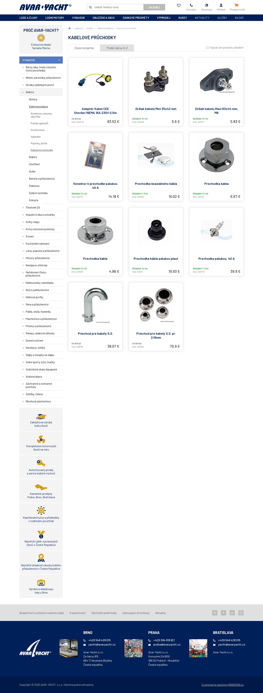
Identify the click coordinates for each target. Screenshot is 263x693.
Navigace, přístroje (36, 265)
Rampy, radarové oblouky (40, 333)
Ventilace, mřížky (35, 347)
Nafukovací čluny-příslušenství (36, 274)
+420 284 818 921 (164, 640)
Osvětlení (34, 164)
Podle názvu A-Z (117, 48)
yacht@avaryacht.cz (102, 644)
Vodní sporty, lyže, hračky (40, 362)
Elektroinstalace (38, 106)
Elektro (30, 92)
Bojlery (33, 156)
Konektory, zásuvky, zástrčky (41, 115)
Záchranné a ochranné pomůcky (39, 385)
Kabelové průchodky (42, 149)
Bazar (239, 17)
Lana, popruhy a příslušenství (43, 250)
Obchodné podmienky (104, 612)
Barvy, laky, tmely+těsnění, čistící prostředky (41, 69)
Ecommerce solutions (215, 684)
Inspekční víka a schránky (40, 214)
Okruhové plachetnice (38, 401)
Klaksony (34, 185)
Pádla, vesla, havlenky (38, 311)
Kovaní (30, 236)
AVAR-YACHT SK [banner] (45, 7)
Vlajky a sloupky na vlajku (40, 355)
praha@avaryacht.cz (167, 644)
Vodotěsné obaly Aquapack (41, 369)
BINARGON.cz (236, 684)
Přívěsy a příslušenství (38, 326)
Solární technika (38, 193)
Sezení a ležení (34, 340)
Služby (222, 17)
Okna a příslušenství (37, 304)
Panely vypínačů (39, 123)
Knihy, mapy (32, 221)
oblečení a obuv (104, 17)
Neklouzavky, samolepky (40, 282)
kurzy (183, 17)
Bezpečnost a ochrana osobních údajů (41, 612)
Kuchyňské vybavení (37, 243)
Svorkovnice (37, 129)
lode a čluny (28, 17)
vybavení (78, 17)
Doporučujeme (84, 48)
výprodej (163, 17)
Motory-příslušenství (38, 258)
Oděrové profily (34, 297)
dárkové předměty (136, 17)
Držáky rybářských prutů (40, 84)
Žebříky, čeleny (34, 394)
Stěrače (33, 200)
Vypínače (36, 136)
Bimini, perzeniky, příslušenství (43, 77)
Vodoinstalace (34, 376)
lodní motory (54, 17)
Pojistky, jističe (39, 143)
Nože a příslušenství (37, 290)
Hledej (154, 7)
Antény (33, 99)
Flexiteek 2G (33, 207)
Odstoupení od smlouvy (136, 612)
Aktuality (202, 17)
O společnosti (78, 612)
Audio (32, 171)
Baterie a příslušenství (42, 178)
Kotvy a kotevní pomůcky (40, 229)
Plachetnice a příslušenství (41, 318)
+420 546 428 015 (99, 640)
